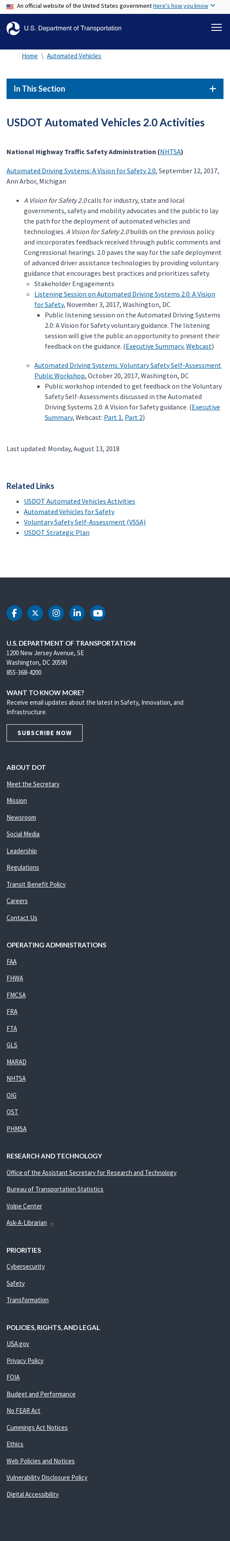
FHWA (15, 978)
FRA (12, 1011)
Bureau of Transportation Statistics (55, 1189)
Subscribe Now (44, 733)
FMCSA (16, 995)
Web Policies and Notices (41, 1461)
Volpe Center (24, 1206)
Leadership (22, 851)
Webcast (199, 346)
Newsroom (21, 817)
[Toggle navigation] (216, 27)
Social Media (23, 834)
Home (30, 56)
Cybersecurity (26, 1266)
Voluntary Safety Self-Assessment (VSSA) (85, 522)
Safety (16, 1283)
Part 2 (134, 417)
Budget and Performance (41, 1394)
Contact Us (22, 918)
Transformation (28, 1300)
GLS (12, 1045)
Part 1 (113, 417)
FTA (12, 1028)
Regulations (23, 867)
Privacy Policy (25, 1360)
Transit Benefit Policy (36, 884)
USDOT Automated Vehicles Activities (79, 501)
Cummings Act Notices (37, 1427)
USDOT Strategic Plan (57, 532)
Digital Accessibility (33, 1494)
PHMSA (17, 1129)
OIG (12, 1095)
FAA (12, 961)
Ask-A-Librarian (31, 1222)
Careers (17, 901)
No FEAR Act (23, 1410)
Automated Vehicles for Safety (69, 511)
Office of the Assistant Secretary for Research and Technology (92, 1172)
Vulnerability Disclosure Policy (47, 1477)
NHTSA (170, 151)
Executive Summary (154, 346)
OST (12, 1112)
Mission (17, 800)
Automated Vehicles (74, 56)
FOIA (13, 1377)
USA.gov (18, 1344)
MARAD (17, 1062)
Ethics (15, 1444)
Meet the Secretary (33, 784)
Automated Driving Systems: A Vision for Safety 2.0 (81, 170)
